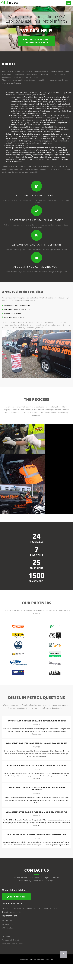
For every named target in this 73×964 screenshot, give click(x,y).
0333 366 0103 (16, 897)
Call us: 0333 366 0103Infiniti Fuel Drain (36, 41)
